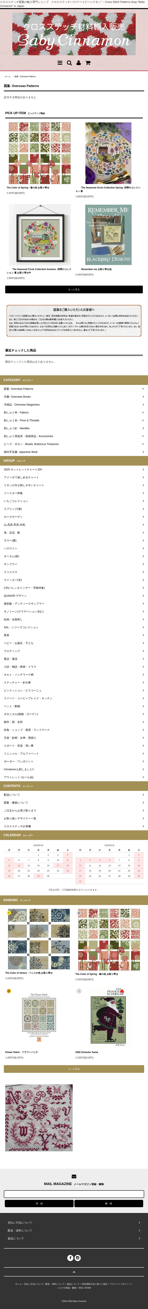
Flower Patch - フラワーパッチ (21, 1052)
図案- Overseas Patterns (25, 76)
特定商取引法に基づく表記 (94, 1284)
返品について (73, 1284)
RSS (81, 1288)
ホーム (8, 76)
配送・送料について (55, 1284)
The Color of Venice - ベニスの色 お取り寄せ (29, 973)
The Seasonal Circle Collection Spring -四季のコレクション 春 (107, 189)
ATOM (88, 1288)
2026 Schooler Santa (86, 1052)
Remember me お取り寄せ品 (93, 269)
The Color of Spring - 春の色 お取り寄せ (28, 187)
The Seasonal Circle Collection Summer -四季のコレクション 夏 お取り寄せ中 (39, 271)
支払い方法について (33, 1284)
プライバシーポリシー (120, 1284)
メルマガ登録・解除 (66, 1288)
